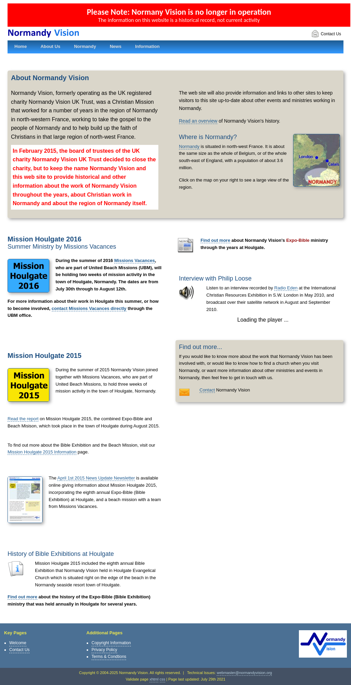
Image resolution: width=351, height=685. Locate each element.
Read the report (23, 418)
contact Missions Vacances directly (89, 308)
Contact (207, 390)
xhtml (153, 679)
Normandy (189, 146)
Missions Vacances (134, 260)
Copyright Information (111, 642)
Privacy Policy (104, 649)
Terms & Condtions (109, 656)
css (163, 679)
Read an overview (198, 121)
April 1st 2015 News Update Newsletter (96, 478)
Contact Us (326, 34)
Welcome (17, 642)
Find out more (22, 596)
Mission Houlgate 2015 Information (42, 451)
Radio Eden (286, 287)
